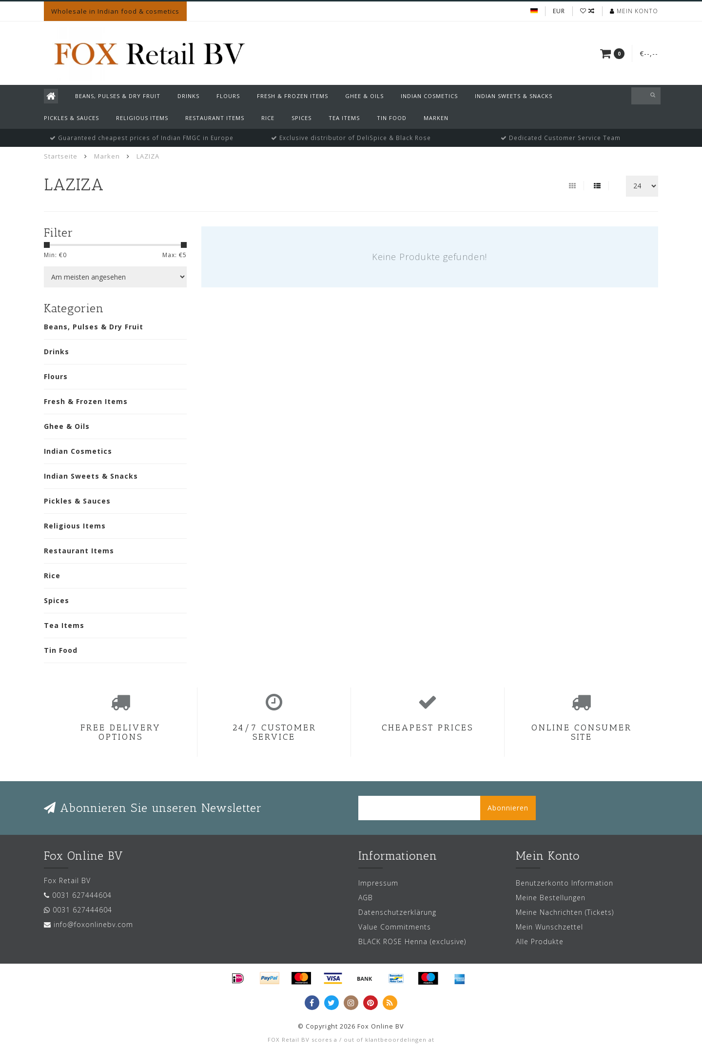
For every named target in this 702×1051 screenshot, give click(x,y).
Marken (436, 117)
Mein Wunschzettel (549, 926)
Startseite (61, 156)
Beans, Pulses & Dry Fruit (117, 96)
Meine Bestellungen (550, 897)
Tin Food (392, 117)
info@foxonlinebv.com (93, 924)
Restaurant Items (214, 117)
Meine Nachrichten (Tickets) (565, 912)
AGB (365, 897)
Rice (267, 117)
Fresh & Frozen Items (292, 96)
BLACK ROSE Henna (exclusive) (412, 941)
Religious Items (142, 117)
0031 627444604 (82, 895)
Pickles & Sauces (71, 117)
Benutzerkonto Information (564, 883)
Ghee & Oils (364, 96)
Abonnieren (508, 807)
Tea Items (344, 117)
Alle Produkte (540, 941)
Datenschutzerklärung (397, 912)
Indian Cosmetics (429, 96)
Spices (302, 117)
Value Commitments (394, 926)
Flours (228, 96)
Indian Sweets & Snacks (513, 96)
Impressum (378, 883)
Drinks (188, 96)
